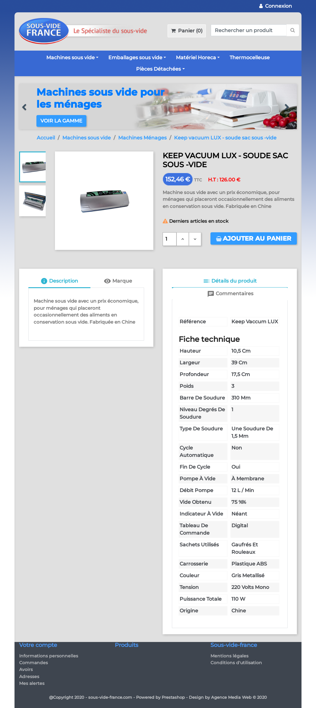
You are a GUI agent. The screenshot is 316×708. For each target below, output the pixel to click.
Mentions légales (229, 656)
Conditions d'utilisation (236, 662)
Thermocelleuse (250, 57)
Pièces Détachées (158, 69)
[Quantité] (170, 239)
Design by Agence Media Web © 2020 (228, 697)
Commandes (33, 662)
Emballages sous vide (135, 57)
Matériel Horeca (196, 57)
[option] (158, 106)
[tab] (59, 281)
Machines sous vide (70, 57)
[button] (27, 106)
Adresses (29, 676)
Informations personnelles (48, 656)
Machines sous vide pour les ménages (100, 98)
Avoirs (26, 669)
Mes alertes (31, 683)
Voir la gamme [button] (61, 121)
